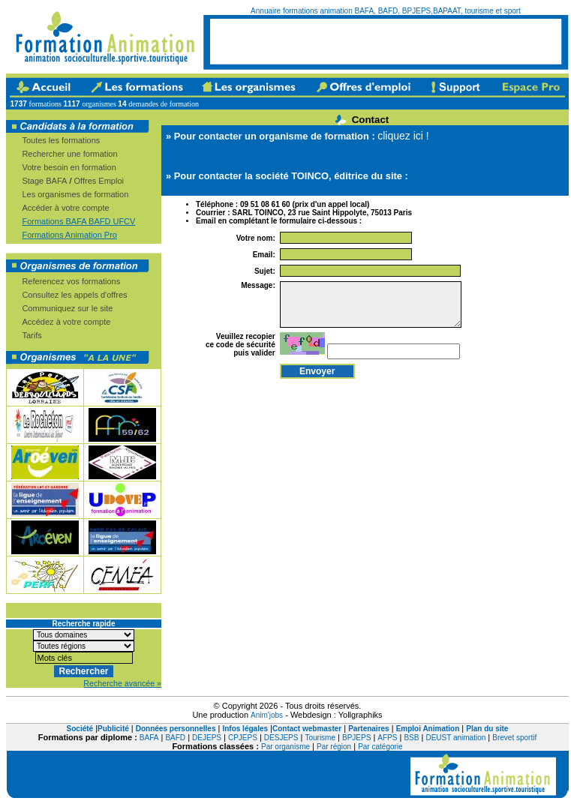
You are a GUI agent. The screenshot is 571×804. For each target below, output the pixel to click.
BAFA (149, 738)
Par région (334, 746)
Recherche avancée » (122, 683)
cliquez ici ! (402, 136)
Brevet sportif (514, 738)
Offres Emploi (99, 180)
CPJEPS (242, 738)
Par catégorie (380, 746)
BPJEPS (356, 738)
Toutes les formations (61, 140)
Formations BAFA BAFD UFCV (78, 221)
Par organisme (285, 746)
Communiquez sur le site (67, 308)
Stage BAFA (44, 180)
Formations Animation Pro (69, 234)
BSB (411, 738)
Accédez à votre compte (66, 321)
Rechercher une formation (69, 153)
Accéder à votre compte (65, 207)
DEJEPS (206, 738)
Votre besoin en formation (69, 167)
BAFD (175, 738)
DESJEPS (281, 738)
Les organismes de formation (75, 194)
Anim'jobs (267, 715)
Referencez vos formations (71, 281)
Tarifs (31, 335)
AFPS (387, 738)
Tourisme (320, 738)
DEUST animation (455, 738)
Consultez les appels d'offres (74, 294)
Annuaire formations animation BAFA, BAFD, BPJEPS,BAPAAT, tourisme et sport (386, 11)
